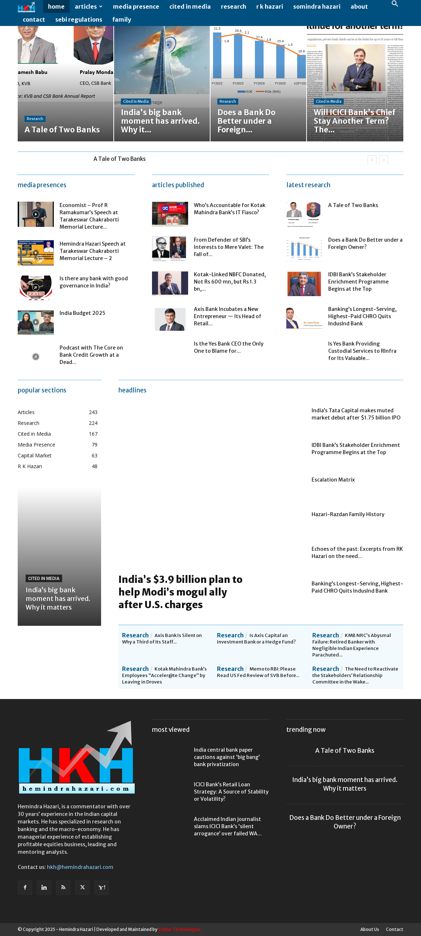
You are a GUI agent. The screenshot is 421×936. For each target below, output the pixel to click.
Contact (34, 19)
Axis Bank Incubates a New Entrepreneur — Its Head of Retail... (227, 316)
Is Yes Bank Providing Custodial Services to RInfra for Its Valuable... (362, 350)
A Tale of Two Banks (120, 158)
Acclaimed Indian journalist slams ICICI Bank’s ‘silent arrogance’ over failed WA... (228, 826)
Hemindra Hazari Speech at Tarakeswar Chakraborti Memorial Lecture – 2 (93, 251)
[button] (394, 4)
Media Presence (136, 6)
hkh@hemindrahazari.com (80, 867)
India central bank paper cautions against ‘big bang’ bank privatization (227, 757)
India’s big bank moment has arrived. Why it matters (58, 598)
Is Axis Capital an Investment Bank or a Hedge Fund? (256, 638)
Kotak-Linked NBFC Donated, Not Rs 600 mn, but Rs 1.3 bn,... (230, 281)
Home (56, 6)
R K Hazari (269, 6)
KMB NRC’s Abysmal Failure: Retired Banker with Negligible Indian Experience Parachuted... (351, 645)
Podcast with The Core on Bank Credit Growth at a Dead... (91, 354)
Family (121, 19)
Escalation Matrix (333, 479)
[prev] (372, 159)
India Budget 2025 (82, 313)
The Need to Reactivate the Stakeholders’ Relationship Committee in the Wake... (355, 675)
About (359, 6)
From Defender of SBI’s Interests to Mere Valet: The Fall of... (229, 247)
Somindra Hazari (316, 6)
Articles (89, 6)
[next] (383, 159)
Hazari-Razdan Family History (348, 514)
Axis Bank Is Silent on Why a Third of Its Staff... (162, 638)
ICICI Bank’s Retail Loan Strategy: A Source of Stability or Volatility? (231, 791)
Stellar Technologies (179, 929)
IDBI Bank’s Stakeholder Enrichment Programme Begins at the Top (358, 281)
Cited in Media (190, 6)
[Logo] (30, 6)
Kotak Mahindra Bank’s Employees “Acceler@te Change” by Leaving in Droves (164, 675)
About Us (369, 929)
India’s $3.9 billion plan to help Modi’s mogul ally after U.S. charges (180, 592)
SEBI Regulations (78, 19)
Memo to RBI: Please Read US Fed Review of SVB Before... (258, 672)
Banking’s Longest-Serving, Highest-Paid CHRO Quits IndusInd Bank (362, 316)
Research (233, 6)
